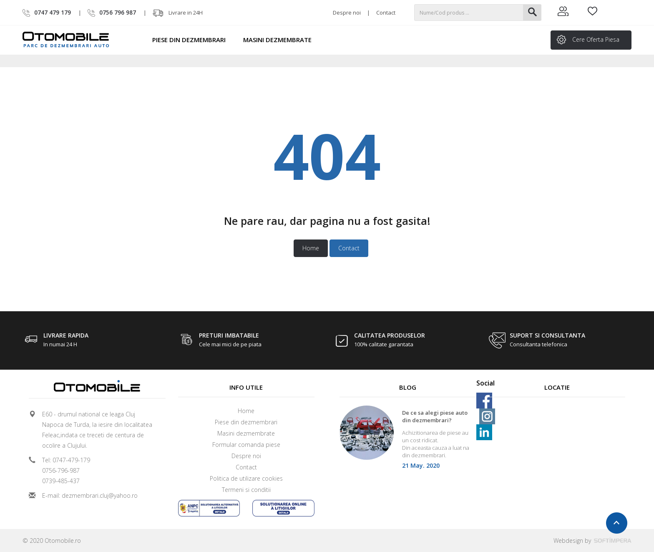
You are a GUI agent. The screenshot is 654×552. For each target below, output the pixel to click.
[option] (408, 440)
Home (310, 248)
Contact (385, 12)
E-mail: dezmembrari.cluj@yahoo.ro (90, 495)
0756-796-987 (61, 470)
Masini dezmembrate (281, 39)
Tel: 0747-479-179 (66, 460)
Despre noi (347, 12)
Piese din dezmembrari (192, 39)
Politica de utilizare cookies (246, 478)
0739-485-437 (61, 481)
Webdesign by (592, 540)
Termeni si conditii (246, 490)
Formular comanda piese (246, 445)
